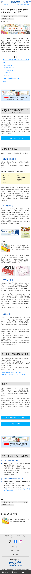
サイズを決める (8, 70)
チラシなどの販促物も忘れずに (11, 78)
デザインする (8, 72)
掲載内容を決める (9, 67)
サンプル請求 (15, 550)
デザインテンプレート (7, 18)
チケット (14, 16)
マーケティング (23, 16)
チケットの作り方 (7, 65)
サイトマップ (15, 554)
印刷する (6, 75)
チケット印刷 (16, 424)
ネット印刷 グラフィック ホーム (8, 4)
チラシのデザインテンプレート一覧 (11, 372)
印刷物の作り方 (5, 16)
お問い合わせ (15, 546)
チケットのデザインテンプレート (15, 138)
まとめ (4, 81)
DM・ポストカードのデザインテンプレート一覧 (15, 374)
